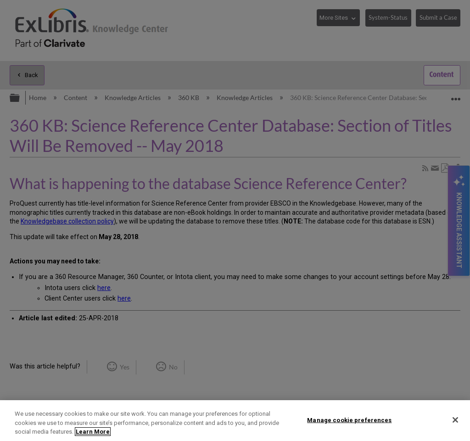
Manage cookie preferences (349, 419)
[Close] (455, 420)
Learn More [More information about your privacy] (93, 431)
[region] (235, 420)
